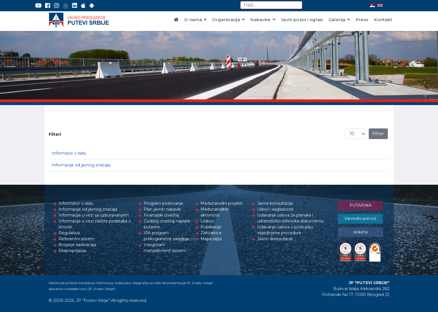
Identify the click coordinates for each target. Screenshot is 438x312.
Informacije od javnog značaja (81, 165)
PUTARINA (361, 205)
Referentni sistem (76, 238)
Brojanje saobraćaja (77, 244)
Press (362, 19)
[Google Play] (91, 5)
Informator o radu (69, 153)
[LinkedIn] (74, 5)
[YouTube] (38, 5)
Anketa (360, 232)
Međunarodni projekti (222, 203)
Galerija (337, 19)
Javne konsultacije (275, 203)
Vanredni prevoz (360, 218)
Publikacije (211, 226)
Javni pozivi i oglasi (302, 19)
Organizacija (226, 19)
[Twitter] (65, 5)
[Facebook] (47, 5)
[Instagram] (56, 5)
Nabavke (260, 19)
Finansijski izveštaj (161, 215)
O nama (193, 19)
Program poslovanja (163, 203)
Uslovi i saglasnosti (275, 209)
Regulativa (69, 232)
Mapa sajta (211, 238)
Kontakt (383, 19)
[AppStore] (83, 5)
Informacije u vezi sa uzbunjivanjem (94, 215)
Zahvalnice (211, 232)
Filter (378, 133)
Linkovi (207, 221)
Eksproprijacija (72, 250)
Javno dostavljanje (275, 238)
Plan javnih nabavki (162, 209)
